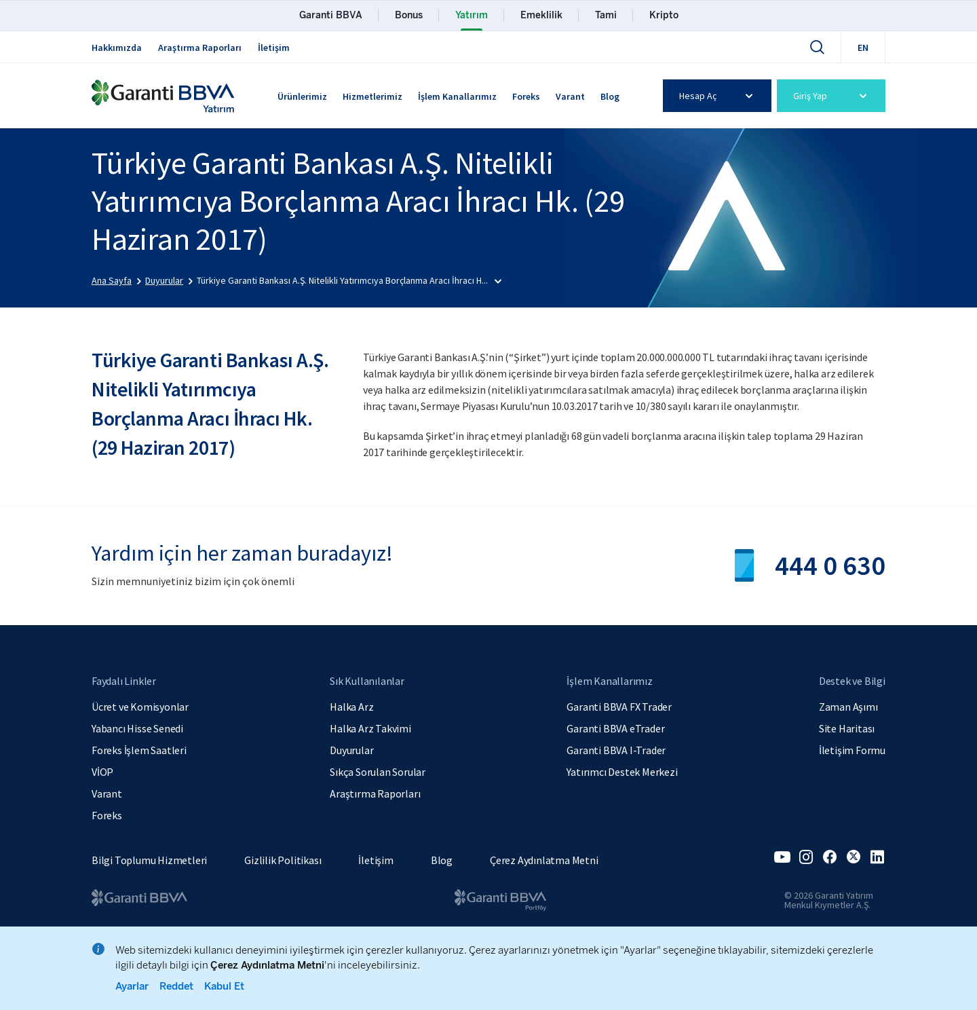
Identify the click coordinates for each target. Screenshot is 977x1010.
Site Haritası (847, 728)
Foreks (526, 96)
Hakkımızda (117, 47)
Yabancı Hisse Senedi (137, 728)
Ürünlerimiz (302, 96)
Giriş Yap (832, 96)
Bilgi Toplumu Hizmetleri (149, 860)
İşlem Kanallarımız (457, 96)
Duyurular (351, 750)
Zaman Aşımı (848, 706)
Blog (609, 96)
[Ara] (816, 46)
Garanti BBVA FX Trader (619, 706)
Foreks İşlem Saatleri (139, 750)
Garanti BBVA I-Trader (616, 750)
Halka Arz (351, 706)
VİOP (102, 772)
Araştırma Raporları (200, 47)
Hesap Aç (718, 96)
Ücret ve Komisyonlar (140, 706)
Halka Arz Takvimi (370, 728)
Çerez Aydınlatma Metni (544, 860)
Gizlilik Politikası (282, 860)
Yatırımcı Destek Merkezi (622, 772)
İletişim (274, 47)
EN (863, 47)
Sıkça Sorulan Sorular (377, 772)
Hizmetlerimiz (372, 96)
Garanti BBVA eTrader (615, 728)
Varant (570, 96)
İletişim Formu (852, 750)
